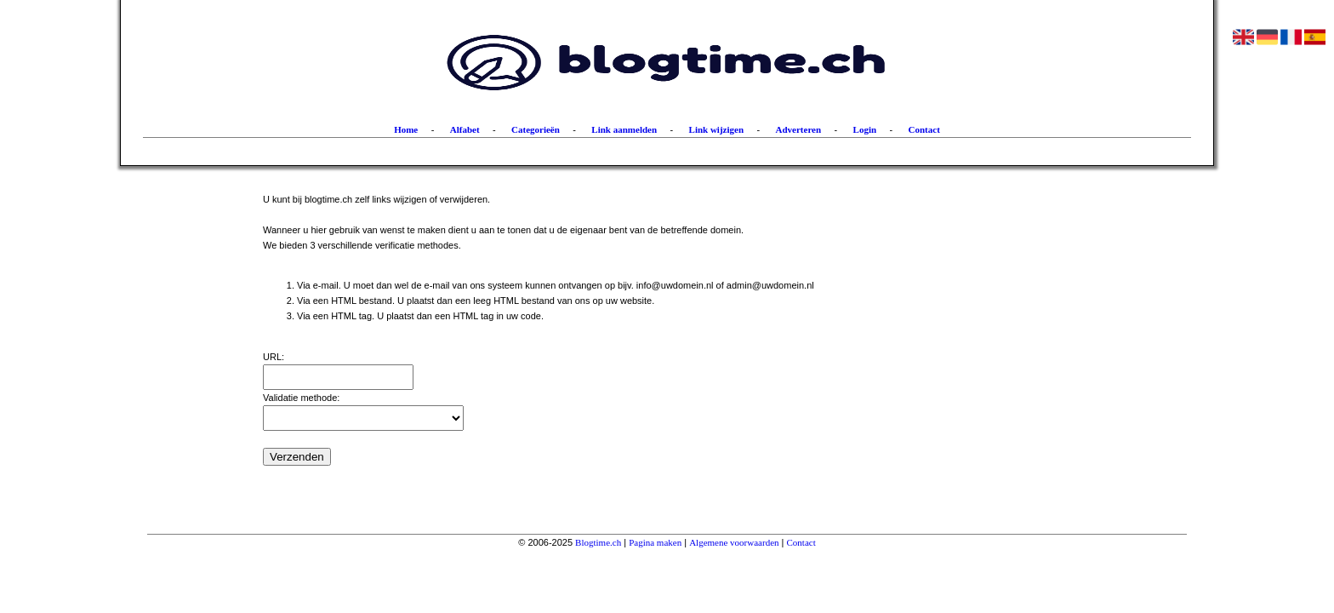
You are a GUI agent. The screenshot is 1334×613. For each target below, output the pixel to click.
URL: (273, 357)
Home (406, 129)
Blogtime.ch (598, 542)
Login (865, 129)
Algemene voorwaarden (733, 542)
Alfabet (465, 129)
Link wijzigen (716, 129)
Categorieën (535, 129)
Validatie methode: (301, 397)
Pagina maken (655, 542)
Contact (924, 129)
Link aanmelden (624, 129)
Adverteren (799, 129)
